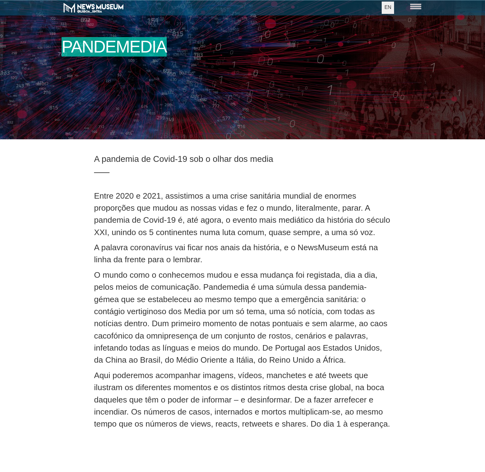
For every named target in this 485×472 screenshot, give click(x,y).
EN (387, 7)
